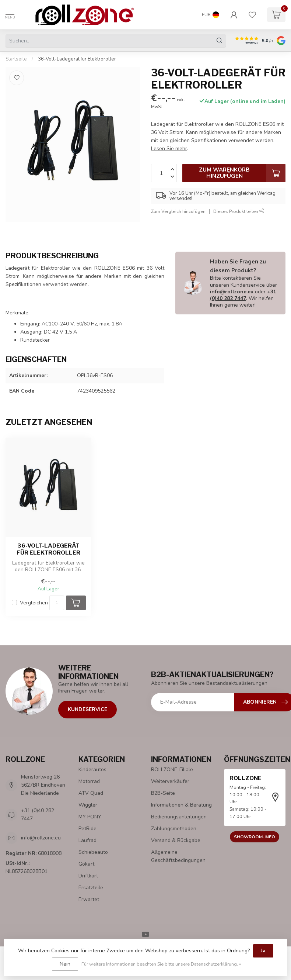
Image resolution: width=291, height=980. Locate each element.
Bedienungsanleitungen (179, 816)
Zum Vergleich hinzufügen (178, 211)
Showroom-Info (254, 837)
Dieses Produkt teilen (238, 211)
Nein (65, 963)
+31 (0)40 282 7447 (243, 295)
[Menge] (56, 603)
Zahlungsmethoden (173, 828)
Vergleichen (34, 602)
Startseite (16, 59)
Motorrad (89, 781)
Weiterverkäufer (170, 781)
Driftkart (88, 875)
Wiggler (87, 804)
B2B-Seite (163, 793)
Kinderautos (92, 769)
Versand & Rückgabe (175, 840)
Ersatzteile (90, 887)
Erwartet (88, 899)
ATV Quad (90, 793)
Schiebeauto (93, 852)
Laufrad (87, 840)
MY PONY (89, 816)
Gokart (86, 863)
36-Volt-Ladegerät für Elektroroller (77, 59)
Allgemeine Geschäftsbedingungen (178, 856)
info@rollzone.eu (231, 291)
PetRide (87, 828)
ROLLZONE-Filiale (172, 769)
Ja (263, 950)
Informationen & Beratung (181, 804)
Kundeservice (87, 709)
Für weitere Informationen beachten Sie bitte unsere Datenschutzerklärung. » (161, 964)
